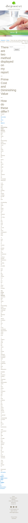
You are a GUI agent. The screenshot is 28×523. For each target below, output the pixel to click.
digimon (3, 123)
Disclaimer (14, 518)
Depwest (13, 499)
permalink (3, 472)
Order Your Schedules (13, 501)
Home (13, 496)
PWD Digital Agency (14, 512)
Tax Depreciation (13, 498)
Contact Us (13, 503)
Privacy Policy (14, 517)
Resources (13, 502)
